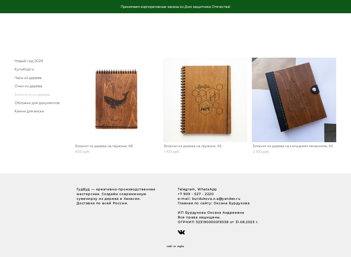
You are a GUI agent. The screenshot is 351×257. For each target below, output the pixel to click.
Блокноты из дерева (32, 94)
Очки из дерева (28, 86)
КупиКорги (24, 69)
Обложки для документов (37, 103)
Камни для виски (29, 111)
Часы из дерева (28, 78)
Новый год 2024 (29, 61)
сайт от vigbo (175, 246)
